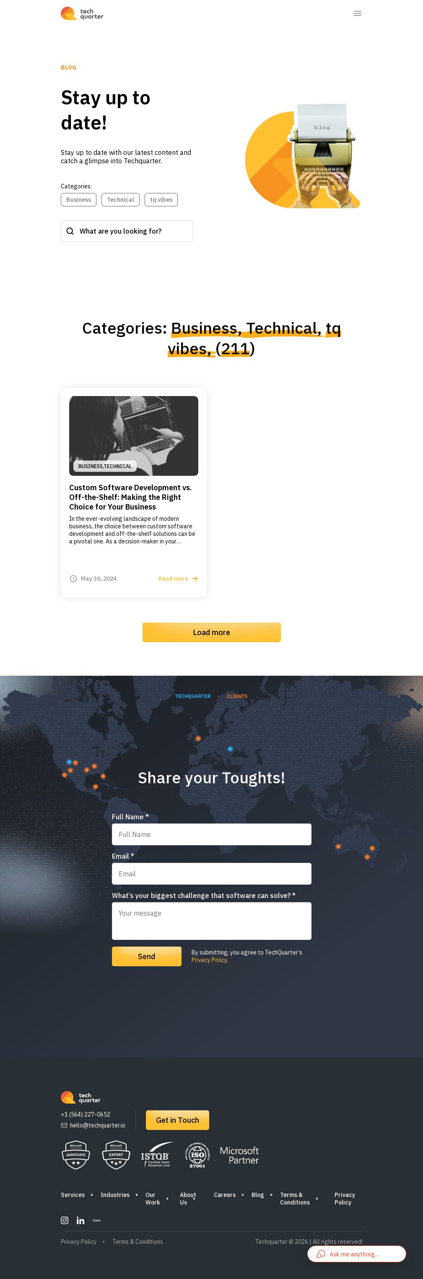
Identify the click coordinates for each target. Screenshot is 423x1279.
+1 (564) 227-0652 (85, 1114)
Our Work (152, 1198)
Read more (178, 578)
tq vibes (161, 199)
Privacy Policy (209, 960)
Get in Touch (177, 1120)
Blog (258, 1195)
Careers (225, 1195)
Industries (115, 1195)
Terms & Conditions (295, 1198)
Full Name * (130, 817)
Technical (120, 199)
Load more (211, 632)
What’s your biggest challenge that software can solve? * (204, 895)
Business (78, 199)
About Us (188, 1198)
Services (73, 1195)
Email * (123, 856)
